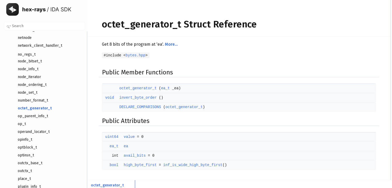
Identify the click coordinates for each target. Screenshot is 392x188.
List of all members (347, 118)
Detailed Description (348, 54)
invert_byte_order (130, 98)
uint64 (103, 137)
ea (118, 146)
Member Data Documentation (354, 89)
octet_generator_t (130, 88)
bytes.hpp (127, 55)
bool (106, 165)
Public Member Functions (352, 3)
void (101, 98)
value (121, 137)
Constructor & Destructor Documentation (362, 60)
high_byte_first (132, 165)
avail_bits (127, 156)
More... (163, 44)
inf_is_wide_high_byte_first (184, 165)
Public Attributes (345, 26)
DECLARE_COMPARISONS (132, 107)
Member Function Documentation (357, 72)
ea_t (157, 88)
